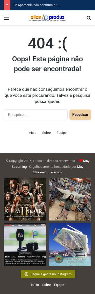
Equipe (62, 133)
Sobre (46, 133)
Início (32, 133)
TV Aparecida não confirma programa (40, 5)
